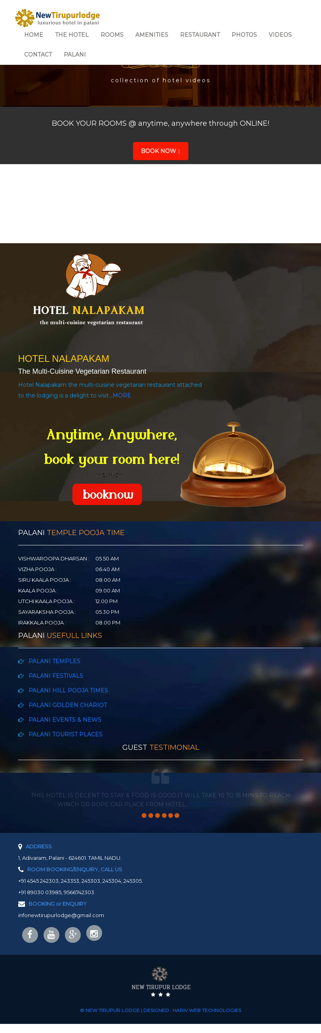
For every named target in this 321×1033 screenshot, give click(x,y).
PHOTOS (244, 34)
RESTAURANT (200, 34)
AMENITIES (151, 34)
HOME (33, 34)
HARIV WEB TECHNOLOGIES (207, 1019)
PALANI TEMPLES (52, 661)
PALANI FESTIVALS (53, 675)
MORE (121, 395)
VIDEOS (280, 34)
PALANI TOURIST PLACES (63, 734)
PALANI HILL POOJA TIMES (66, 690)
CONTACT (38, 54)
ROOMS (112, 34)
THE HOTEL (72, 34)
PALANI (75, 54)
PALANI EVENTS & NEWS (63, 719)
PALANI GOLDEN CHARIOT (65, 705)
